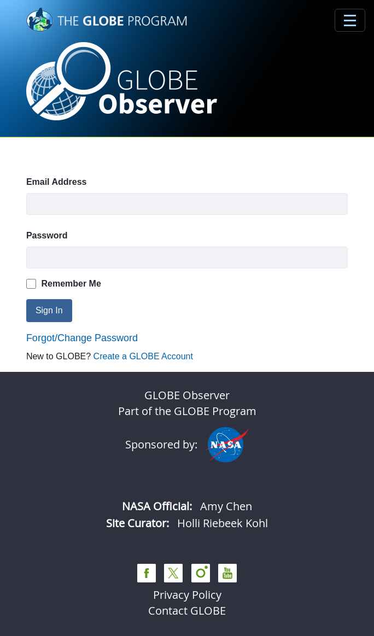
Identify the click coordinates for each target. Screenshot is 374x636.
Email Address (56, 181)
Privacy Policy (187, 594)
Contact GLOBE (187, 610)
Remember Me (63, 284)
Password (47, 235)
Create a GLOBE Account (143, 356)
